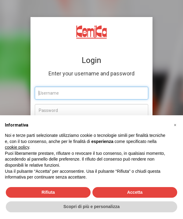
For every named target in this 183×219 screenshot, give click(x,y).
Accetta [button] (135, 192)
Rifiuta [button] (48, 192)
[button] (175, 125)
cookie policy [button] (17, 147)
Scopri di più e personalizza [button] (91, 206)
